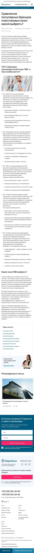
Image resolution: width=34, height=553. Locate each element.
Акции (2, 521)
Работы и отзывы (5, 510)
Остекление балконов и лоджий (11, 338)
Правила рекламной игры (7, 533)
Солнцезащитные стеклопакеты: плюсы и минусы (15, 402)
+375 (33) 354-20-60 (10, 494)
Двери (20, 512)
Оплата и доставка (6, 528)
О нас (2, 505)
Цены (2, 524)
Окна (19, 508)
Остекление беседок (8, 348)
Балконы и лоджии (23, 515)
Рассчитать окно (9, 365)
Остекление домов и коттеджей (11, 341)
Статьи (3, 515)
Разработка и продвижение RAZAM (9, 546)
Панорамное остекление (9, 343)
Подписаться (17, 477)
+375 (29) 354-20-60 (21, 4)
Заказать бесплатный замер (23, 550)
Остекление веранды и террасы (11, 346)
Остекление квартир (8, 336)
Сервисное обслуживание (8, 531)
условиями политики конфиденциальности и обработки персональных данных (17, 482)
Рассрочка (4, 526)
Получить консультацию (17, 443)
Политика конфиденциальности (8, 544)
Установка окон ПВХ (8, 331)
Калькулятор (6, 550)
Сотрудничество (5, 508)
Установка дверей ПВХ (9, 333)
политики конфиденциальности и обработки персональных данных (17, 447)
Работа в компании (6, 512)
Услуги (20, 505)
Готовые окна (21, 510)
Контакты (3, 517)
